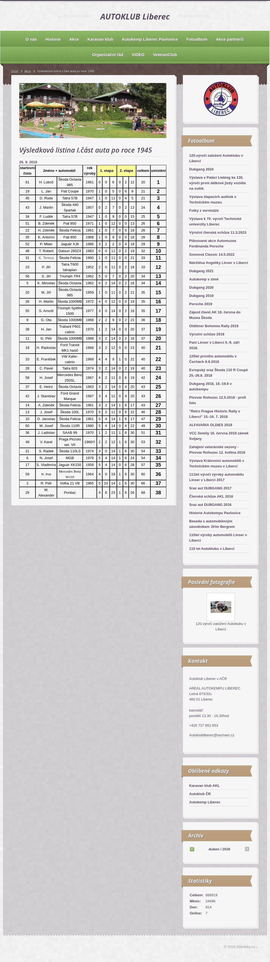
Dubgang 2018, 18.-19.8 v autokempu (210, 386)
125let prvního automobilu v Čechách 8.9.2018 (213, 359)
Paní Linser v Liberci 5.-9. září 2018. (214, 345)
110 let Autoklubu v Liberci (212, 549)
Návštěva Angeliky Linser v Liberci (218, 263)
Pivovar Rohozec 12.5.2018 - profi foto (217, 400)
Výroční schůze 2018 (206, 334)
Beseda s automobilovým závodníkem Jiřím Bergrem (212, 524)
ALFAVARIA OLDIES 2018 (210, 425)
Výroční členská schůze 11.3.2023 (217, 232)
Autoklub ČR (200, 794)
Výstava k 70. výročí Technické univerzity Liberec (215, 221)
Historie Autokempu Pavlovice (215, 513)
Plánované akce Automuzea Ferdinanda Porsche (212, 243)
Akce (27, 71)
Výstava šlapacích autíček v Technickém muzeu (212, 199)
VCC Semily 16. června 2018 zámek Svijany (219, 436)
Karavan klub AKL (204, 786)
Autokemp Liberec (204, 802)
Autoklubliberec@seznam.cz (211, 735)
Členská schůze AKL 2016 (211, 496)
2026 (226, 849)
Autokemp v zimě (204, 279)
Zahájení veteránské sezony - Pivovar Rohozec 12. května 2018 (217, 449)
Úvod (14, 71)
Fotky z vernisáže (204, 210)
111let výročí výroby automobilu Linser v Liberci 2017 (216, 477)
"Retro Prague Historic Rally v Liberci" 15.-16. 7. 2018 (214, 414)
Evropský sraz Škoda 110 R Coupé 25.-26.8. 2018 (218, 372)
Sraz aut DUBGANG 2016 (210, 505)
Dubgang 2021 (201, 271)
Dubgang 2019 (201, 296)
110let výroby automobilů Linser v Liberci (218, 537)
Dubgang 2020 (201, 287)
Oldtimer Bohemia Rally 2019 (213, 326)
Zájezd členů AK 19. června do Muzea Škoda (215, 315)
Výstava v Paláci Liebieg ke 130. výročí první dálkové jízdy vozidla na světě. (217, 183)
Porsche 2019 (200, 304)
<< (191, 849)
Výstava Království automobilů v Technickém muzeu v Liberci (216, 463)
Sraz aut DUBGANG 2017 (210, 488)
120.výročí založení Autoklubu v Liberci (216, 158)
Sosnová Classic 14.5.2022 (212, 254)
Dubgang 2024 (201, 169)
